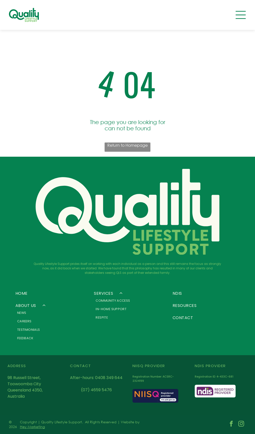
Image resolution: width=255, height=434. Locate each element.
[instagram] (241, 424)
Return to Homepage (127, 145)
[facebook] (231, 424)
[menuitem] (49, 293)
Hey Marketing (32, 426)
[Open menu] (241, 14)
